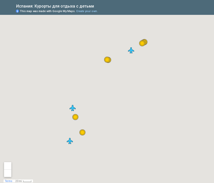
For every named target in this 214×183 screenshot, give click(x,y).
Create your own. (87, 11)
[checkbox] (98, 6)
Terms (8, 181)
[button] (142, 43)
